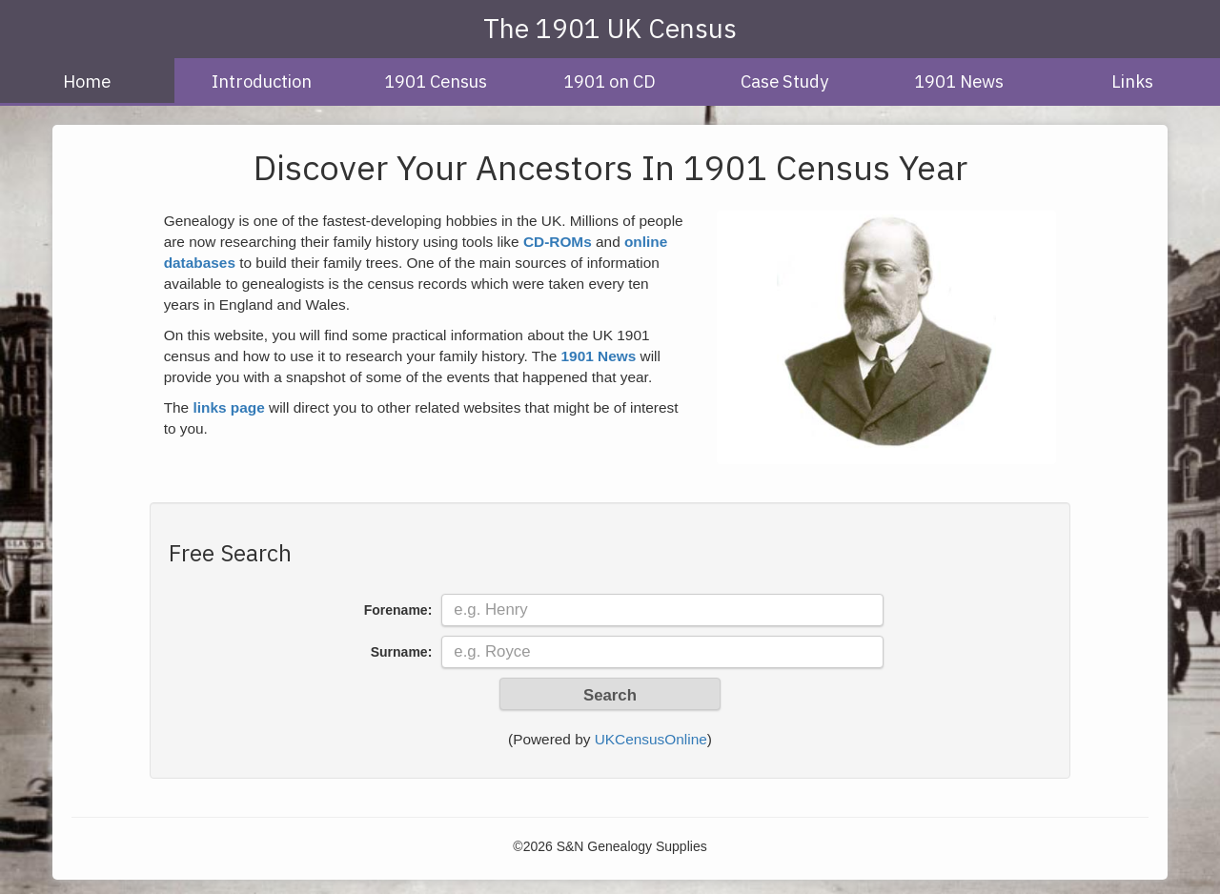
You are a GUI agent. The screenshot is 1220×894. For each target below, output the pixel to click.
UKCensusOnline (651, 739)
